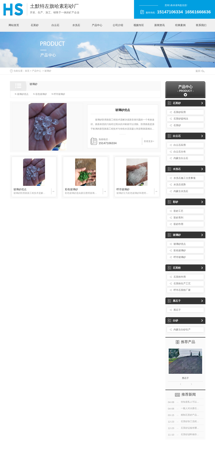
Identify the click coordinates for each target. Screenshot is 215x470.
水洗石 (76, 25)
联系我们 (201, 25)
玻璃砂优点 (21, 94)
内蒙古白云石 (181, 158)
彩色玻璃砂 (40, 94)
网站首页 (14, 25)
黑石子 (174, 300)
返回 (199, 70)
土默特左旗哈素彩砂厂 (54, 6)
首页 (27, 70)
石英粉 (174, 267)
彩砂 (173, 201)
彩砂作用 (178, 224)
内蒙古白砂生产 (182, 329)
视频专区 (139, 25)
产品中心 (97, 25)
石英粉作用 (180, 276)
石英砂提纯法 (181, 118)
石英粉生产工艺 (182, 283)
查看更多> (149, 141)
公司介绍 (118, 25)
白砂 (173, 320)
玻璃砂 (47, 70)
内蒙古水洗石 (181, 191)
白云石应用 (180, 145)
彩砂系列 (178, 217)
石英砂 (35, 25)
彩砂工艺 (178, 210)
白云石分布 (180, 151)
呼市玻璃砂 (58, 94)
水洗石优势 (180, 184)
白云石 (55, 25)
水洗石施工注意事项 (184, 178)
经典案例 (180, 25)
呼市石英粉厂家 (182, 290)
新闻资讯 (159, 25)
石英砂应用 (180, 112)
